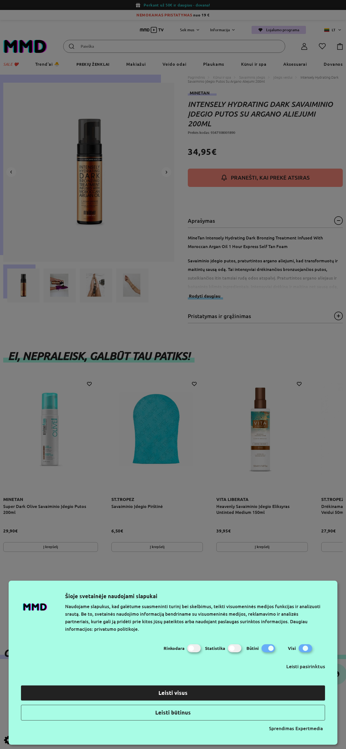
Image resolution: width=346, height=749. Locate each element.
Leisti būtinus (173, 712)
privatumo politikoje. (116, 629)
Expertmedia (309, 728)
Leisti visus (173, 693)
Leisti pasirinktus (305, 666)
